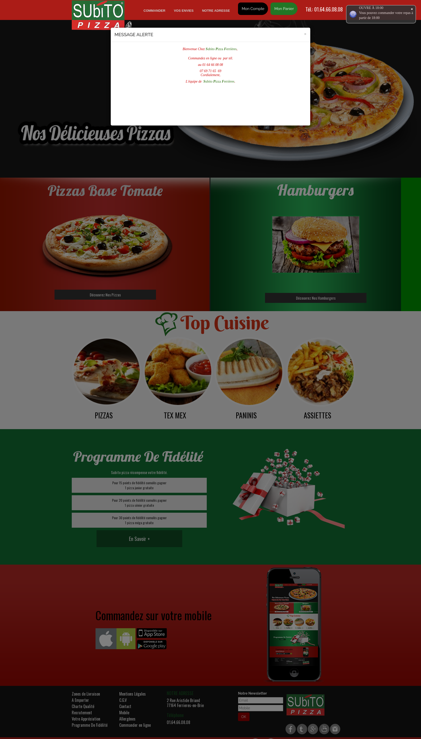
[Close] (305, 33)
